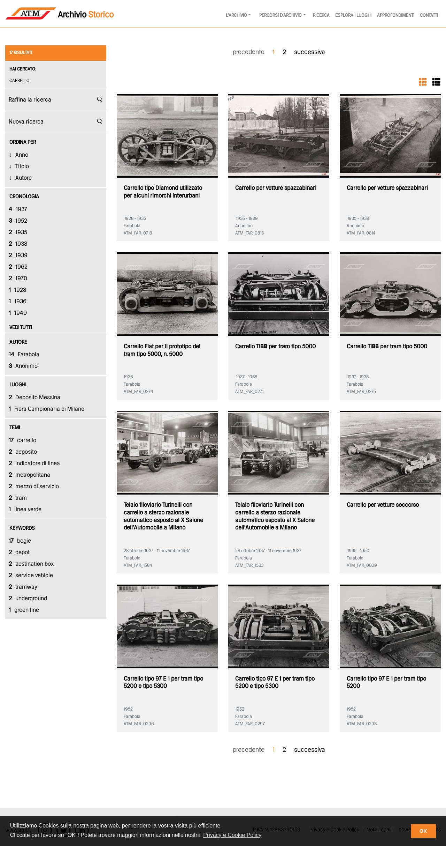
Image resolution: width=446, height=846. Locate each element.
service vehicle (31, 575)
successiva (309, 52)
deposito (23, 452)
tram (18, 498)
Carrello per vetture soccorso (383, 505)
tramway (23, 587)
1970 (18, 278)
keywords (22, 528)
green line (24, 610)
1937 (18, 209)
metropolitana (29, 475)
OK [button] (423, 831)
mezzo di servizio (34, 486)
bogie (20, 541)
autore (18, 342)
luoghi (17, 385)
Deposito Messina (34, 397)
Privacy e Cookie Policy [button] (232, 835)
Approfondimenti (395, 15)
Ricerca (321, 15)
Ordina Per (22, 142)
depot (19, 552)
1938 (18, 244)
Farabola (24, 354)
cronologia (24, 196)
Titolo (22, 166)
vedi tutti (20, 327)
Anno (21, 155)
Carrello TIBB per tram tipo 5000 (275, 346)
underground (28, 598)
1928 (17, 290)
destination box (31, 564)
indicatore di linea (34, 463)
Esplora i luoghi (353, 15)
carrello (20, 81)
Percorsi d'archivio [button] (280, 15)
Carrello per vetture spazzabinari (275, 188)
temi (14, 427)
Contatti (429, 15)
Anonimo (23, 366)
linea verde (25, 509)
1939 (18, 255)
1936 (17, 301)
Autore (23, 178)
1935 (18, 232)
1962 (18, 267)
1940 (18, 313)
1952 (18, 221)
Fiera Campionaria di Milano (46, 409)
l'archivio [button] (236, 15)
